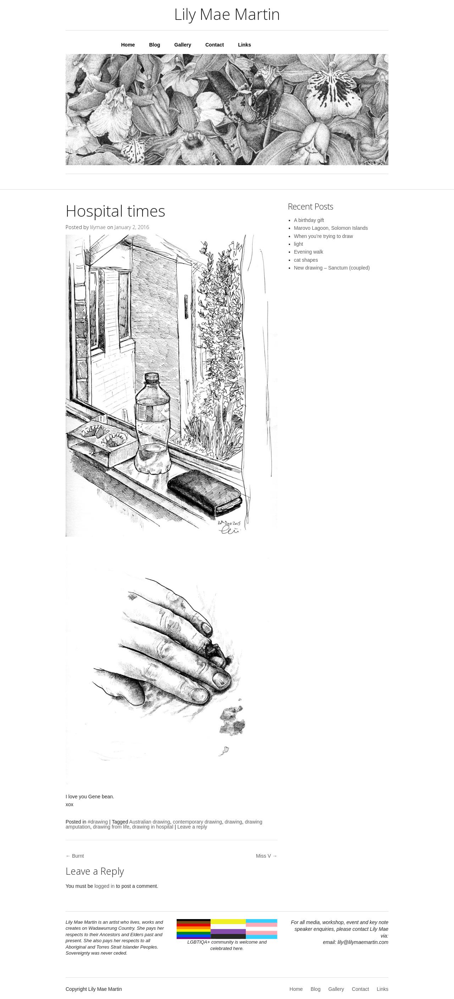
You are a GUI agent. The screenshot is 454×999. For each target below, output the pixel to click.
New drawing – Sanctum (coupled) (332, 268)
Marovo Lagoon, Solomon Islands (331, 228)
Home (128, 45)
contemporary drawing (197, 822)
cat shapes (306, 260)
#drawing (98, 822)
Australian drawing (149, 822)
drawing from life (111, 827)
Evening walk (308, 252)
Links (244, 45)
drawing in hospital (152, 827)
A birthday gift (309, 220)
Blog (154, 45)
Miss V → (266, 856)
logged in (104, 886)
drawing (233, 822)
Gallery (183, 45)
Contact (214, 45)
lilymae (98, 227)
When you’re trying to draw (323, 236)
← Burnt (75, 856)
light (298, 244)
